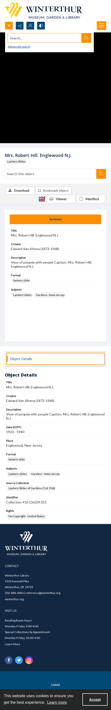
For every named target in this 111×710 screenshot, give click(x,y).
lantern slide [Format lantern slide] (21, 280)
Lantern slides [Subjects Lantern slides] (22, 295)
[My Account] (30, 26)
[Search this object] (50, 174)
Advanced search (19, 46)
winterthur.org (14, 599)
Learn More (12, 644)
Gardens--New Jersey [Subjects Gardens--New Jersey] (50, 295)
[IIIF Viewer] (61, 199)
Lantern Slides (16, 161)
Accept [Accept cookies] (95, 700)
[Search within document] (101, 174)
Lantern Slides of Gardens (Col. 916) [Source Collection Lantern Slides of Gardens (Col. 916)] (31, 488)
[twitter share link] (19, 660)
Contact (55, 684)
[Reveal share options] (20, 26)
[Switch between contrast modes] (41, 26)
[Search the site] (45, 38)
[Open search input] (9, 26)
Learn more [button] (57, 702)
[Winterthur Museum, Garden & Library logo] (43, 10)
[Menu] (101, 25)
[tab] (55, 219)
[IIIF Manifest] (90, 199)
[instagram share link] (29, 660)
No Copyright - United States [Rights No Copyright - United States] (26, 516)
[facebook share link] (9, 660)
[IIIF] (42, 199)
